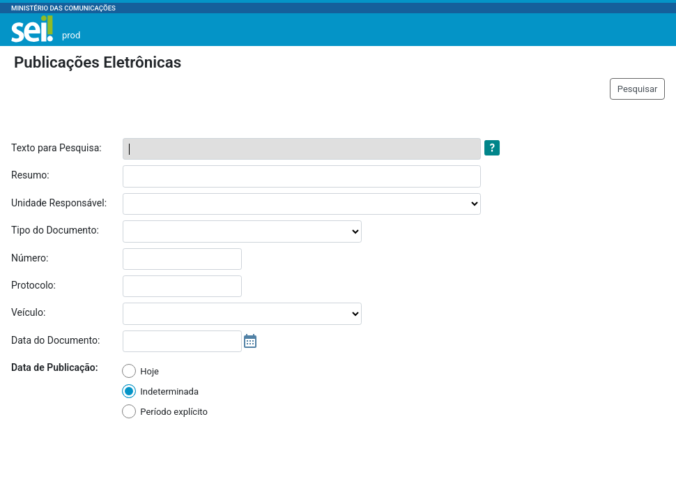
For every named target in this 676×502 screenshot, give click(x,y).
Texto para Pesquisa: (56, 147)
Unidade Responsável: (59, 202)
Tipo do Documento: (55, 230)
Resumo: (30, 175)
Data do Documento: (55, 340)
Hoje (149, 371)
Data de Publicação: (54, 367)
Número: (29, 258)
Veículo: (28, 312)
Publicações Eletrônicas (97, 62)
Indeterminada (169, 391)
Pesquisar (637, 89)
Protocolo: (33, 285)
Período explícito (174, 411)
